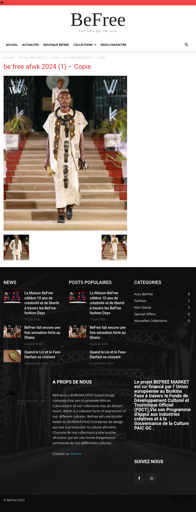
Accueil (12, 45)
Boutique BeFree (56, 45)
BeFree (76, 437)
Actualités (30, 45)
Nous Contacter (113, 45)
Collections (85, 45)
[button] (186, 44)
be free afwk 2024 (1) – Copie (39, 57)
